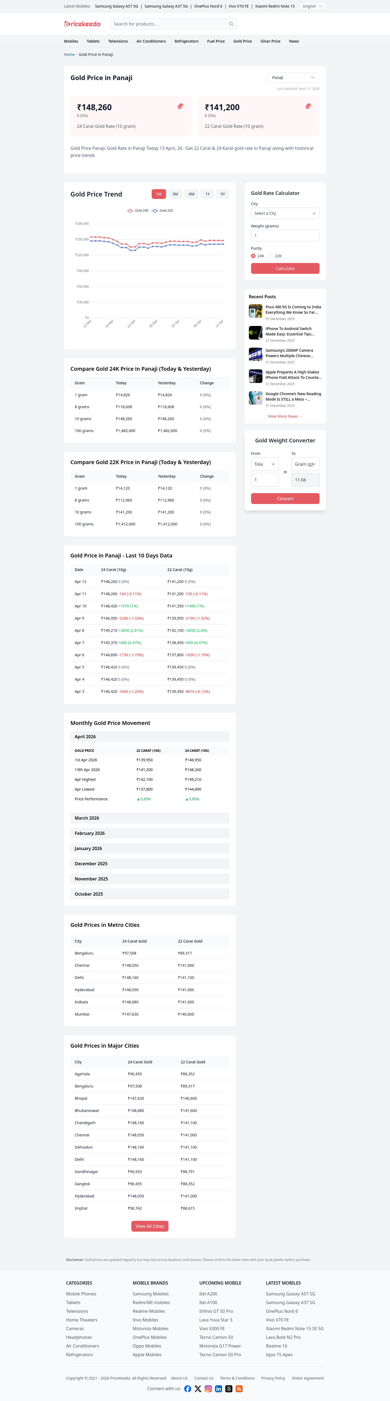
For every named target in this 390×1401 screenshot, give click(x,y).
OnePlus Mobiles (150, 1337)
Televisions (118, 41)
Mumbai (82, 1014)
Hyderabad (84, 989)
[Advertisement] (285, 24)
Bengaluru (84, 953)
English (313, 6)
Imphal (81, 1208)
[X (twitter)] (198, 1388)
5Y (222, 193)
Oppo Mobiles (147, 1346)
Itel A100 (208, 1302)
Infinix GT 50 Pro (216, 1311)
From (256, 453)
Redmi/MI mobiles (151, 1302)
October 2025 (89, 894)
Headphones (79, 1337)
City (254, 203)
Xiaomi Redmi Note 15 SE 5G (280, 6)
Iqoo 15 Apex (279, 1355)
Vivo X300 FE (212, 1329)
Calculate (285, 268)
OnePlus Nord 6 (208, 6)
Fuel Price (216, 41)
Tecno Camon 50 (216, 1337)
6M (191, 193)
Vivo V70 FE (239, 6)
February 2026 (90, 833)
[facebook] (187, 1388)
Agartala (82, 1073)
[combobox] (173, 24)
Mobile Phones (81, 1294)
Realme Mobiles (149, 1311)
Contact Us (203, 1378)
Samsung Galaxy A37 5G (166, 6)
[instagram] (208, 1388)
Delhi (79, 977)
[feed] (239, 1388)
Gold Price (242, 41)
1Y (207, 193)
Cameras (75, 1329)
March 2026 (87, 818)
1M (159, 193)
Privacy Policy (273, 1378)
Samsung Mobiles (151, 1294)
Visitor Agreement (308, 1378)
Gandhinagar (86, 1171)
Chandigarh (85, 1122)
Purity (256, 248)
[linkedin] (218, 1388)
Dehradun (84, 1147)
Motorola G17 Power (220, 1346)
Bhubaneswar (87, 1110)
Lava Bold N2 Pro (283, 1337)
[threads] (228, 1388)
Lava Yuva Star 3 (215, 1320)
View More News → (285, 416)
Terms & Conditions (237, 1378)
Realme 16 (276, 1346)
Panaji (293, 77)
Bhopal (81, 1098)
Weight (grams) (265, 226)
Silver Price (270, 41)
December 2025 (91, 864)
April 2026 (85, 737)
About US (179, 1378)
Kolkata (81, 1001)
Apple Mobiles (147, 1355)
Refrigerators (187, 41)
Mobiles (71, 41)
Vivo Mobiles (145, 1320)
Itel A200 (208, 1294)
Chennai (82, 965)
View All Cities (150, 1226)
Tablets (93, 41)
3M (175, 193)
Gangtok (82, 1183)
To (293, 453)
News (294, 41)
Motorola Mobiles (150, 1329)
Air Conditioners (151, 41)
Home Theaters (82, 1320)
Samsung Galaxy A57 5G (116, 6)
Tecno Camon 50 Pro (220, 1355)
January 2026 (88, 848)
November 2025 (91, 879)
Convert (285, 499)
